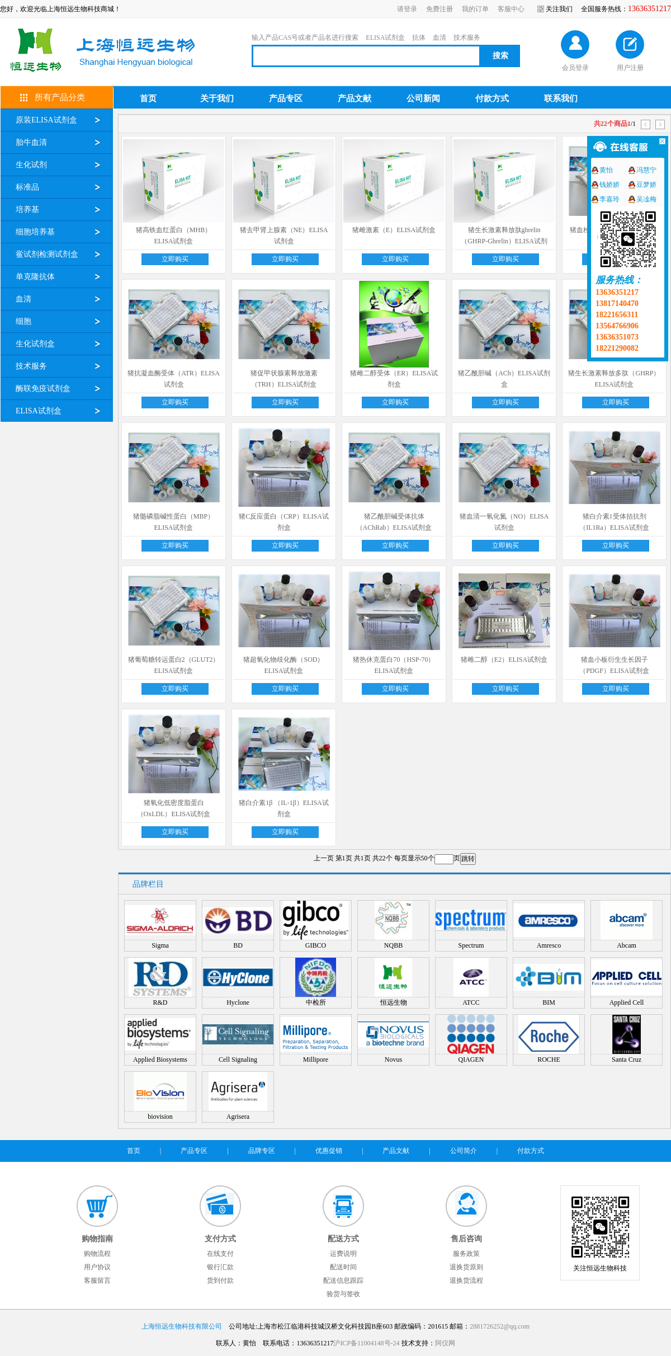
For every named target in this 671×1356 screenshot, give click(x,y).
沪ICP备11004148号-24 (366, 1343)
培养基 (27, 209)
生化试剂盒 (35, 344)
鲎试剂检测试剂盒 (47, 254)
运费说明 (343, 1254)
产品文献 (354, 98)
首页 (148, 98)
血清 (439, 37)
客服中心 (511, 9)
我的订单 (475, 9)
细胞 (23, 321)
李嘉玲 (609, 199)
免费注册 (439, 9)
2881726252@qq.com (500, 1326)
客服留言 (97, 1280)
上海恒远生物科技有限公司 (181, 1326)
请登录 (407, 9)
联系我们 (561, 98)
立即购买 (175, 259)
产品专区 (286, 98)
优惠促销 (328, 1151)
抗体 (419, 37)
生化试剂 (31, 165)
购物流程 (97, 1254)
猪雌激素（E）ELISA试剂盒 (394, 230)
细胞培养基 (35, 232)
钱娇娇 (609, 185)
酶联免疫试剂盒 (43, 388)
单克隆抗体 (35, 276)
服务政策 (466, 1254)
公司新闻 (423, 98)
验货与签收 (343, 1294)
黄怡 (606, 170)
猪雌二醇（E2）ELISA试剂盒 (504, 659)
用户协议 (97, 1267)
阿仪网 (445, 1343)
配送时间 (343, 1267)
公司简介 (463, 1151)
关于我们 (217, 98)
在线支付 (220, 1254)
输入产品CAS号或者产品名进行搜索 (305, 37)
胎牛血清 (31, 142)
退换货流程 (466, 1280)
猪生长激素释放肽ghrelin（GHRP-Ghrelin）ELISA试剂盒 (504, 241)
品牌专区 (261, 1151)
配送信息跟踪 (343, 1280)
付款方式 (492, 98)
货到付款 (220, 1280)
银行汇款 (220, 1267)
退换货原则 (466, 1267)
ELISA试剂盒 (385, 37)
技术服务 (466, 37)
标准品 (27, 187)
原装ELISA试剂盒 (46, 120)
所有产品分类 (60, 97)
